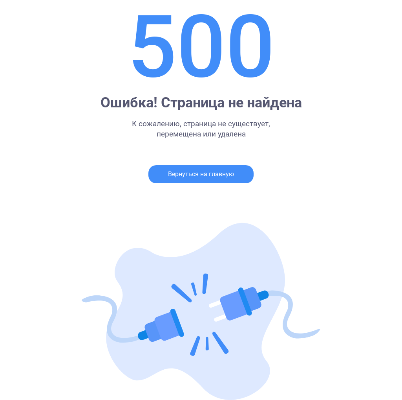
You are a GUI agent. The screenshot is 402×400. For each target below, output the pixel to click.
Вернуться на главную (201, 174)
